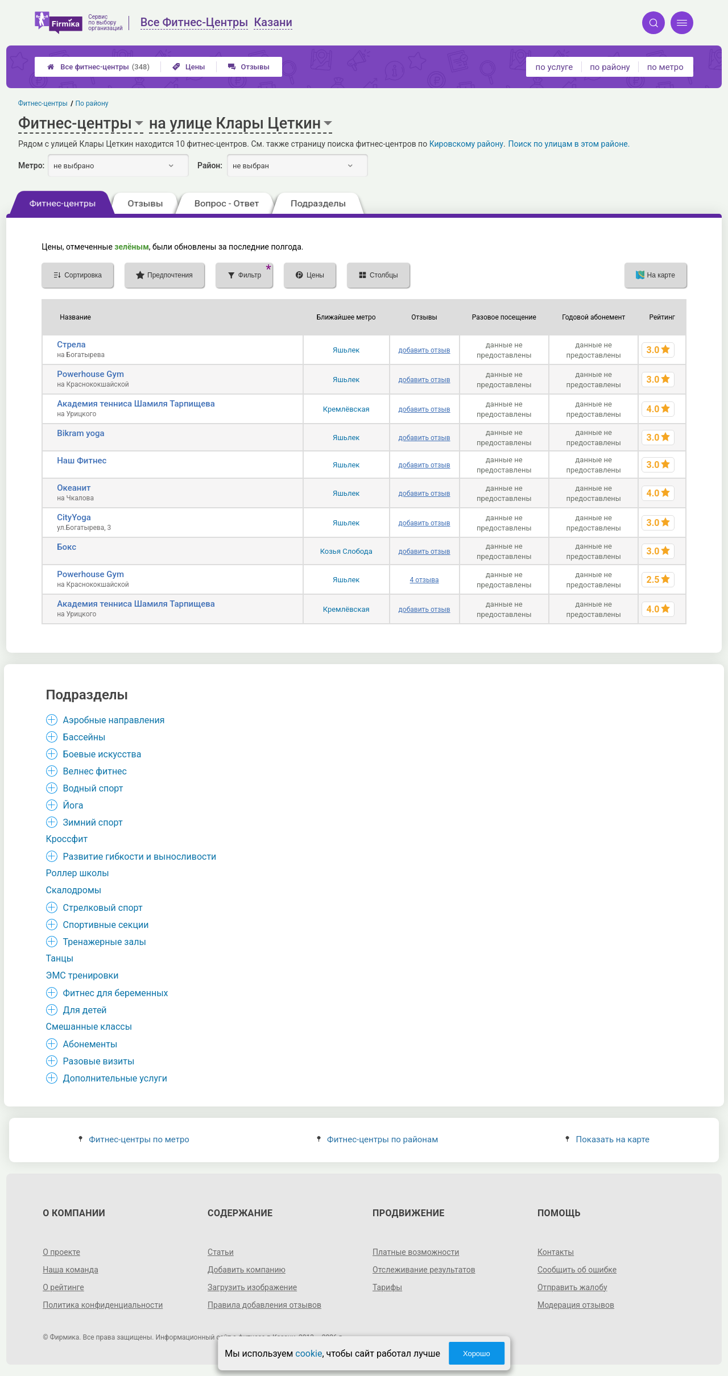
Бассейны (84, 737)
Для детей (85, 1010)
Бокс (66, 547)
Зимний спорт (93, 822)
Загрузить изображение (252, 1287)
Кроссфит (67, 839)
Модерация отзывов (575, 1304)
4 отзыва (424, 580)
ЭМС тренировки (82, 975)
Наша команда (70, 1269)
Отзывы (249, 67)
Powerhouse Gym (90, 374)
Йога (73, 805)
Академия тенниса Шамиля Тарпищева (136, 404)
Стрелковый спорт (103, 907)
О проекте (61, 1252)
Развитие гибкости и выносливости (140, 856)
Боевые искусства (102, 754)
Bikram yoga (80, 433)
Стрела (71, 344)
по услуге (554, 67)
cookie (308, 1353)
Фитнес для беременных (115, 993)
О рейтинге (63, 1287)
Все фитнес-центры (98, 67)
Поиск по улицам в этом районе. (569, 143)
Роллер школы (77, 873)
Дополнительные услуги (115, 1078)
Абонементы (90, 1044)
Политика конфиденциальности (103, 1304)
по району (610, 67)
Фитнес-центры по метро (133, 1139)
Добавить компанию (247, 1269)
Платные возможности (416, 1252)
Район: (209, 165)
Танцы (60, 958)
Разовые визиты (99, 1061)
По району (92, 103)
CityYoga (74, 517)
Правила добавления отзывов (264, 1304)
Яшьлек (346, 350)
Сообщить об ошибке (577, 1269)
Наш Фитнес (81, 460)
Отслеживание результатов (424, 1269)
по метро (665, 67)
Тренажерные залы (104, 941)
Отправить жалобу (572, 1287)
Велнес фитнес (95, 771)
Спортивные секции (106, 924)
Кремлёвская (346, 409)
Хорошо (476, 1353)
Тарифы (387, 1287)
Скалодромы (74, 890)
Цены (188, 67)
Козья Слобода (346, 551)
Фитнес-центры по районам (377, 1139)
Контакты (555, 1252)
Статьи (221, 1252)
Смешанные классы (89, 1026)
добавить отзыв (424, 350)
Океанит (73, 488)
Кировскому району (466, 143)
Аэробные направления (114, 720)
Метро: (31, 165)
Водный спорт (93, 788)
